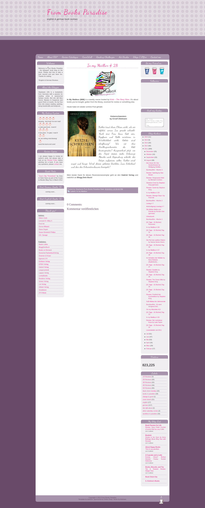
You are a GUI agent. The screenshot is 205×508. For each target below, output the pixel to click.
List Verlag (42, 284)
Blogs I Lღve (139, 57)
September (150, 159)
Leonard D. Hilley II (45, 221)
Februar (149, 351)
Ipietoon (90, 501)
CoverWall (87, 57)
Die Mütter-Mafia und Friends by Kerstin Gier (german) (155, 213)
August (148, 162)
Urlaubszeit (150, 218)
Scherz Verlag (43, 281)
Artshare (123, 501)
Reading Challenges (105, 57)
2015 (146, 139)
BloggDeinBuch (44, 247)
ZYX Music (42, 293)
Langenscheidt (44, 270)
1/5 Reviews (147, 379)
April (147, 345)
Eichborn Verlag (44, 261)
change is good (148, 399)
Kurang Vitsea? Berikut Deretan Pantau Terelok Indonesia (155, 461)
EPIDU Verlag (43, 264)
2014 (146, 142)
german (145, 407)
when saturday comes (150, 413)
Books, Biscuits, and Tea (154, 469)
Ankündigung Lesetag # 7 (155, 208)
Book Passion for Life (153, 427)
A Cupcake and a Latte (153, 457)
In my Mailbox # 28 (102, 65)
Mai (147, 342)
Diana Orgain (43, 229)
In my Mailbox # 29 (152, 195)
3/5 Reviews (147, 384)
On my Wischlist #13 (153, 311)
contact (56, 164)
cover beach (147, 401)
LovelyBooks (43, 276)
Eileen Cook (43, 218)
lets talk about (148, 410)
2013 (146, 145)
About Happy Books (152, 449)
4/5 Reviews (147, 387)
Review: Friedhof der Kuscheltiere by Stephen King (155, 298)
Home (40, 57)
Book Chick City (151, 479)
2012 (146, 148)
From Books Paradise (77, 12)
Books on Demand (45, 250)
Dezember (149, 153)
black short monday (150, 393)
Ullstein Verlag (44, 287)
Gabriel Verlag (44, 267)
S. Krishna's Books (152, 483)
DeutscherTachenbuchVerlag (49, 253)
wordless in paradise (150, 416)
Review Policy (52, 160)
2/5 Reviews (147, 381)
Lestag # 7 (149, 205)
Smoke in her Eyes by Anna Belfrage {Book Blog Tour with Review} (155, 441)
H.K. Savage (43, 235)
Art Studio (124, 57)
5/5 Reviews (147, 390)
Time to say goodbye (152, 451)
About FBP (52, 57)
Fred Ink (41, 224)
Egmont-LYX (43, 258)
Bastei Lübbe (43, 244)
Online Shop (108, 501)
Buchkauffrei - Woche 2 (154, 203)
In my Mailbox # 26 (152, 319)
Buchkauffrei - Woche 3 (154, 172)
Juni (147, 339)
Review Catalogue (70, 57)
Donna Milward (44, 226)
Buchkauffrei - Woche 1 (154, 221)
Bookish (148, 437)
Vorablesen (43, 290)
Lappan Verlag (44, 273)
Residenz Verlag (44, 278)
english (145, 404)
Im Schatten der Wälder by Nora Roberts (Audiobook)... (155, 262)
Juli (147, 336)
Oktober (149, 156)
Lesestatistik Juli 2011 (154, 332)
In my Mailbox (82, 191)
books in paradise (149, 396)
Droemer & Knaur (45, 256)
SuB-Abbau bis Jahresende (155, 303)
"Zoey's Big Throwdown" (47, 176)
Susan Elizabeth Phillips (47, 232)
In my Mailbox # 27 (152, 252)
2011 (146, 151)
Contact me (156, 57)
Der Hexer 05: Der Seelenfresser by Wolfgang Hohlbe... (154, 167)
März (148, 348)
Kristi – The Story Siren (119, 99)
